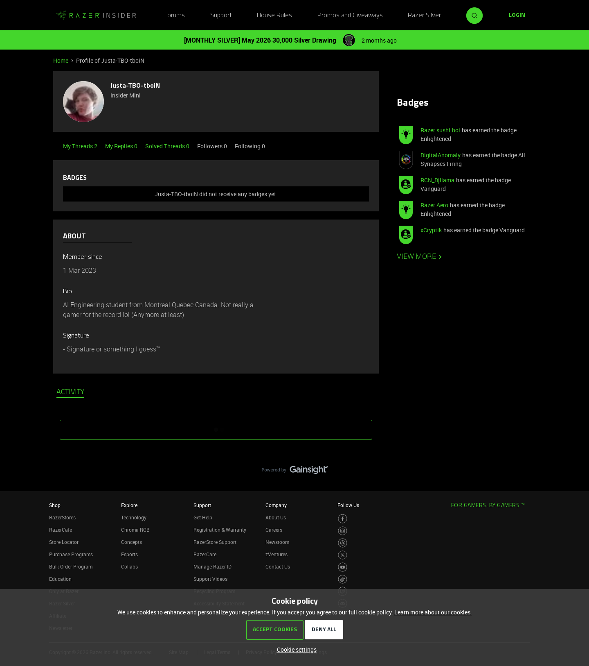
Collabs (129, 566)
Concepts (131, 542)
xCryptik (431, 230)
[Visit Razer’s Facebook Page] (342, 519)
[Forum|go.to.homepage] (96, 15)
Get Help (202, 517)
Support (221, 15)
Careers (273, 529)
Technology (133, 517)
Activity (70, 392)
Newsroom (277, 542)
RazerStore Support (214, 542)
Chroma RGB (135, 529)
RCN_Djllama (437, 180)
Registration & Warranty (219, 529)
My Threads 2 (81, 146)
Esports (129, 554)
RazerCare (204, 554)
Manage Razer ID (212, 566)
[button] (517, 15)
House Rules (274, 15)
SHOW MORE (216, 426)
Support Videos (210, 578)
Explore (129, 505)
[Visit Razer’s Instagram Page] (342, 531)
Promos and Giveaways (350, 15)
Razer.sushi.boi (440, 130)
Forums (174, 15)
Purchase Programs (71, 554)
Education (60, 578)
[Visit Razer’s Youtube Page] (342, 567)
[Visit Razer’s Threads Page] (342, 543)
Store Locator (64, 542)
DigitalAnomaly (440, 155)
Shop (55, 505)
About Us (275, 517)
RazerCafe (60, 529)
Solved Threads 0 (168, 146)
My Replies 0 (122, 146)
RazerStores (62, 517)
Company (276, 505)
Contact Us (277, 566)
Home (60, 60)
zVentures (276, 554)
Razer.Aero (434, 205)
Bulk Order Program (70, 566)
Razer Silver (424, 15)
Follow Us (348, 505)
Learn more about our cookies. (433, 612)
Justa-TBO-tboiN (135, 86)
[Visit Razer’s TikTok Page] (342, 579)
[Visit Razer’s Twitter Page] (342, 555)
